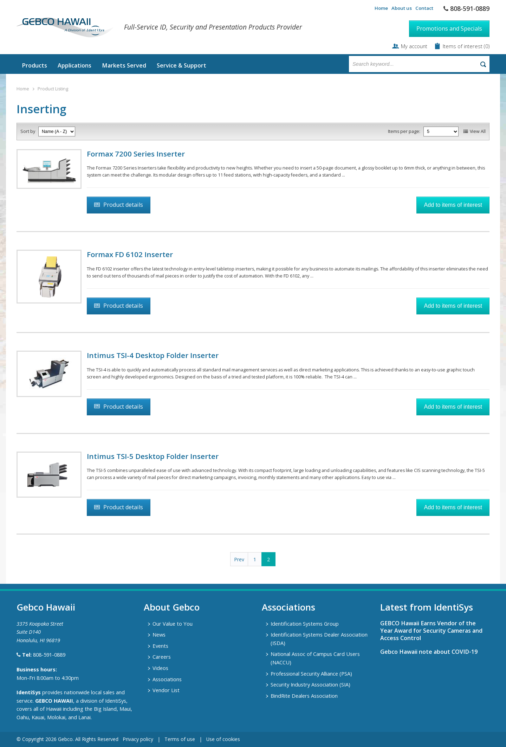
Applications (74, 65)
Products (34, 65)
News (159, 634)
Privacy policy (138, 739)
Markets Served (124, 65)
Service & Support (181, 65)
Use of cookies (223, 739)
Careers (162, 656)
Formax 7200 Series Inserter (136, 154)
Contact (424, 8)
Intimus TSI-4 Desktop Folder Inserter (153, 355)
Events (160, 645)
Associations (167, 679)
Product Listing (53, 89)
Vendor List (166, 690)
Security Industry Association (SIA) (310, 684)
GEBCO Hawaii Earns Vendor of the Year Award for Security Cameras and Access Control (431, 630)
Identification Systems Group (305, 623)
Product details (123, 205)
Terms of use (179, 739)
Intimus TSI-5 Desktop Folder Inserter (153, 456)
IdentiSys (29, 692)
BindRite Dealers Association (304, 695)
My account (414, 46)
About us (401, 8)
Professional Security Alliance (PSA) (311, 673)
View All (478, 131)
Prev (239, 559)
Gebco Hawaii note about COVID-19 (429, 652)
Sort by (27, 131)
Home (381, 8)
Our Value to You (173, 623)
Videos (160, 667)
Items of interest (463, 46)
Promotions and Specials (449, 28)
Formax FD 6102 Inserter (130, 254)
